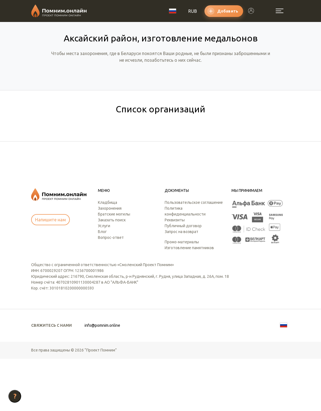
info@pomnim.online (102, 377)
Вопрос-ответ (111, 290)
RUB (192, 11)
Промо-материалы (182, 294)
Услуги (104, 278)
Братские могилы (114, 266)
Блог (102, 284)
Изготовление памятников (189, 300)
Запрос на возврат (181, 284)
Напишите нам (50, 271)
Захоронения (110, 260)
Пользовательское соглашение (194, 254)
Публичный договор (183, 278)
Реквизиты (175, 272)
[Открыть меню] (279, 10)
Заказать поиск (112, 272)
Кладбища (107, 254)
